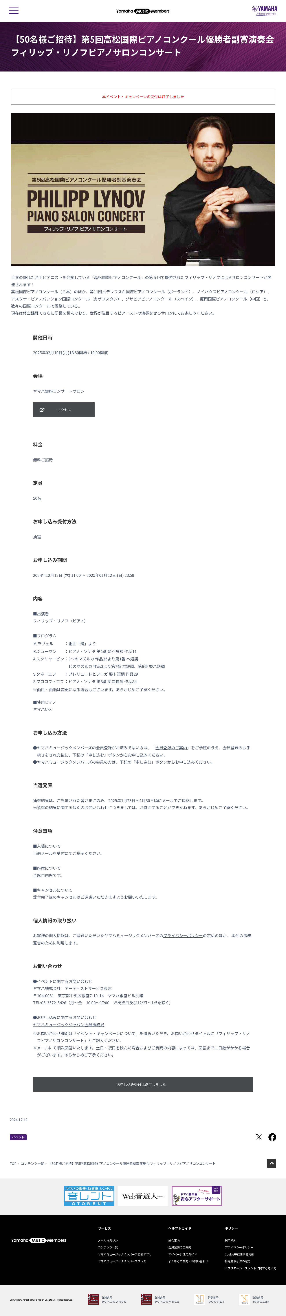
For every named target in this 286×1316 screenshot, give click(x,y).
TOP (13, 1163)
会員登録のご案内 (171, 747)
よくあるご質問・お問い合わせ (188, 1261)
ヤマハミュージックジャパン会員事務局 (68, 1024)
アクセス (64, 409)
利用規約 (230, 1240)
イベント (18, 1137)
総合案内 (174, 1240)
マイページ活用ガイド (182, 1254)
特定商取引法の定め (238, 1261)
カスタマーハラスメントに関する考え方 (250, 1268)
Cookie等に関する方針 (239, 1254)
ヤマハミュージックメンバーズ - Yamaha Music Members (143, 11)
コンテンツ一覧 (32, 1163)
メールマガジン (108, 1240)
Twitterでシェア (259, 1137)
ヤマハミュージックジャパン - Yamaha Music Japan (264, 11)
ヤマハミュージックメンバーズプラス (122, 1261)
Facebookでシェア (272, 1137)
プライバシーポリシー (183, 935)
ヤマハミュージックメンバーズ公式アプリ (125, 1254)
